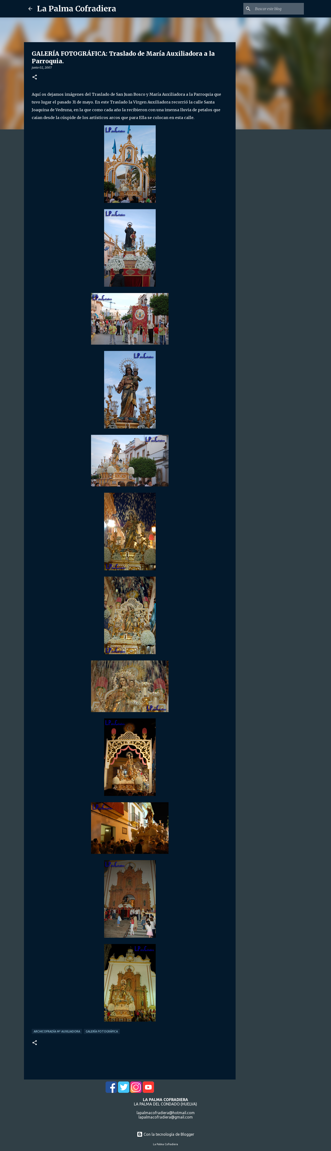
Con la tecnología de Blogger (165, 1134)
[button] (35, 77)
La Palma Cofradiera (76, 9)
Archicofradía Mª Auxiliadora (57, 1031)
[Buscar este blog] (278, 9)
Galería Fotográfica (102, 1031)
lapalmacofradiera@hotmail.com (166, 1113)
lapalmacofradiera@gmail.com (166, 1117)
